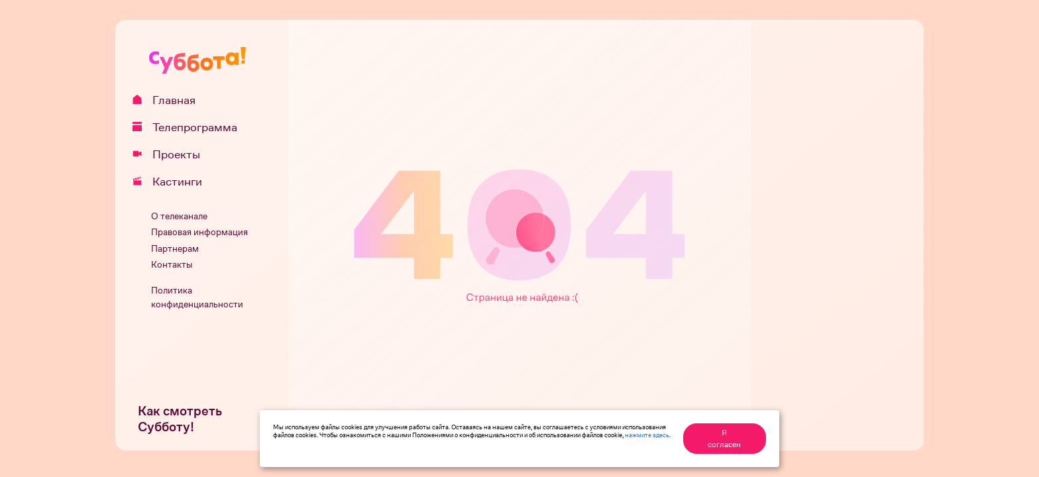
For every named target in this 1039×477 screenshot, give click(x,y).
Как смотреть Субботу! (180, 419)
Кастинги (172, 181)
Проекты (171, 154)
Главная (168, 100)
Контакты (171, 264)
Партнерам (175, 248)
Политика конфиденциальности (197, 297)
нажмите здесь (647, 434)
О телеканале (179, 216)
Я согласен (724, 438)
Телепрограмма (189, 127)
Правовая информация (199, 232)
